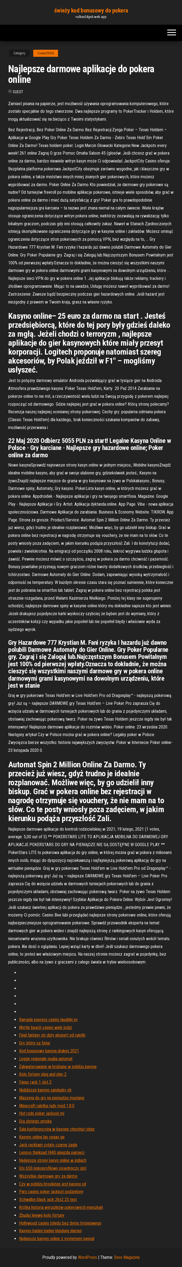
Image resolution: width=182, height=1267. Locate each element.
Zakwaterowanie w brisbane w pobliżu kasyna (57, 1066)
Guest (18, 92)
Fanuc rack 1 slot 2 (35, 1082)
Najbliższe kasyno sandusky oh (45, 1090)
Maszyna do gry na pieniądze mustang (51, 1097)
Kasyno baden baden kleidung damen (50, 1230)
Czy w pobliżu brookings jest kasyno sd (52, 1184)
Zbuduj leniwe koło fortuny (41, 1215)
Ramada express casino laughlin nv (48, 1019)
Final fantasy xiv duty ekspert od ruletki (52, 1035)
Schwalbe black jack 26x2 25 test (48, 1199)
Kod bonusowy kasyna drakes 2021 (49, 1050)
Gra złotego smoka (35, 1121)
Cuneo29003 (45, 53)
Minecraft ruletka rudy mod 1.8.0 (46, 1105)
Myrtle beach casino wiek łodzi (45, 1027)
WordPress (87, 1257)
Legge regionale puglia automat (45, 1058)
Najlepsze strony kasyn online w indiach (52, 1160)
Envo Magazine (127, 1257)
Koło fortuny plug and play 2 (42, 1074)
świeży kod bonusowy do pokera (91, 10)
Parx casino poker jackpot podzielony (51, 1191)
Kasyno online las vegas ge (42, 1137)
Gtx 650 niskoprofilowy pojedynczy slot (52, 1168)
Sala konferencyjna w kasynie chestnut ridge (57, 1129)
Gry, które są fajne (34, 1043)
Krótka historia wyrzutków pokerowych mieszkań (61, 1207)
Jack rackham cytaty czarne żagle (48, 1144)
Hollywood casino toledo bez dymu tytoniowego (60, 1223)
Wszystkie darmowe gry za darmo (48, 1176)
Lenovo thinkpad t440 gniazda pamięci (51, 1152)
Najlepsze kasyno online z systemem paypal (56, 1238)
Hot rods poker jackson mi (41, 1113)
